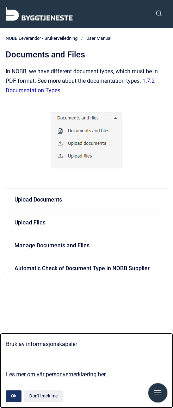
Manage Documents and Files (51, 245)
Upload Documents (38, 199)
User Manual (98, 38)
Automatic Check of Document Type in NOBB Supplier (82, 268)
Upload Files (29, 222)
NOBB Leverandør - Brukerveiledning (42, 38)
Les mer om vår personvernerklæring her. (56, 374)
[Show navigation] (157, 392)
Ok (14, 395)
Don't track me (43, 395)
